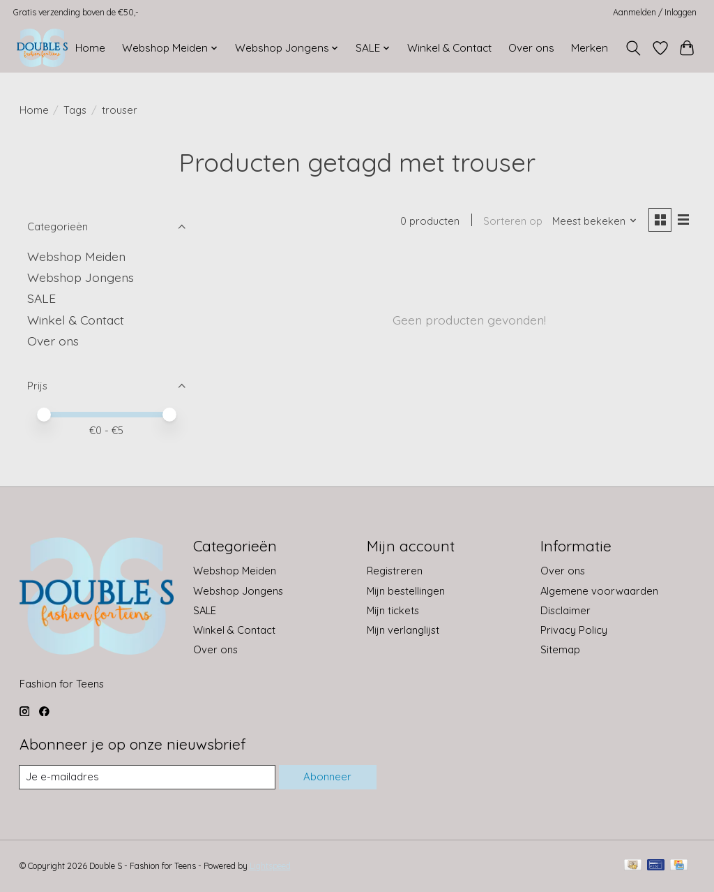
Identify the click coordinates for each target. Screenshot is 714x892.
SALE (41, 298)
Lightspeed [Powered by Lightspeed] (270, 866)
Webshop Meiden (76, 256)
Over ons (531, 47)
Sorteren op (511, 221)
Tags (74, 110)
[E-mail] (147, 777)
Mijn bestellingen (406, 590)
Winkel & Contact (449, 47)
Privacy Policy (573, 630)
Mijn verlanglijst (403, 630)
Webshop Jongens (80, 277)
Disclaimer (565, 610)
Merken (589, 47)
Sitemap (560, 649)
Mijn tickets (393, 610)
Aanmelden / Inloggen (655, 12)
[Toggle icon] (633, 48)
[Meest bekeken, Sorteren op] (592, 221)
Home (90, 47)
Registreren (395, 570)
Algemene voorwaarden (599, 590)
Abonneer (327, 777)
